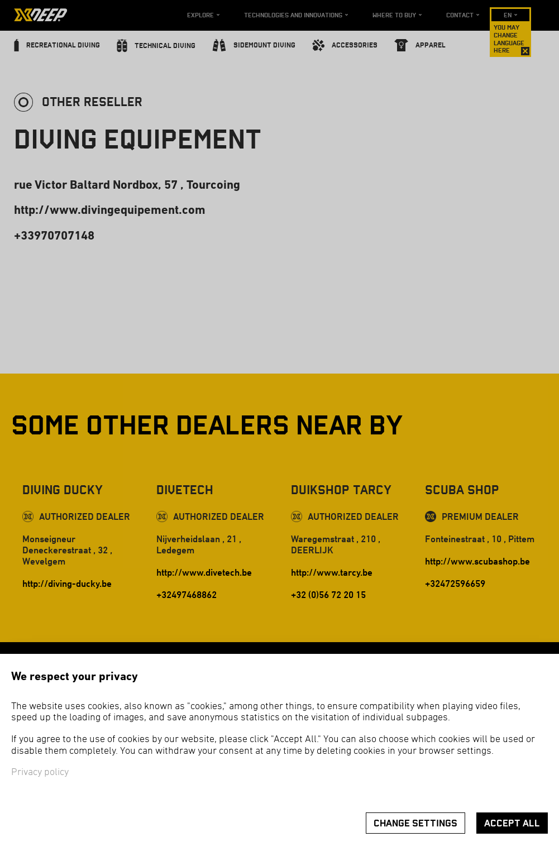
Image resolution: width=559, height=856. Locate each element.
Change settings (415, 823)
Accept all (512, 823)
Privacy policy (40, 772)
